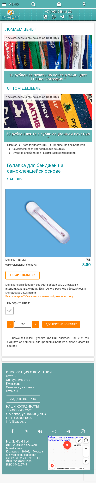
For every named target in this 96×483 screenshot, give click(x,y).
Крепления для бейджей (69, 145)
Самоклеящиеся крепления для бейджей (39, 149)
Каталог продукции (35, 145)
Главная (12, 145)
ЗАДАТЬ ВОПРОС (23, 399)
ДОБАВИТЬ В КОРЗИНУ (61, 324)
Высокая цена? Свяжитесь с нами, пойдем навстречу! (39, 296)
